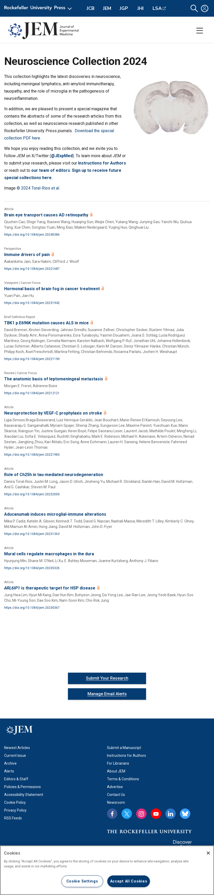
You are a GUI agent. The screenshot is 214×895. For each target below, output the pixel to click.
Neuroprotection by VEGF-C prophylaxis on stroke (53, 413)
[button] (194, 8)
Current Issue (15, 755)
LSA (157, 8)
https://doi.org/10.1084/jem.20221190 (32, 359)
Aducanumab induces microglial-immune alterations (55, 514)
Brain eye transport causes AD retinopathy (46, 214)
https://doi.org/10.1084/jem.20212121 (32, 393)
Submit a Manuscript (124, 748)
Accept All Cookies (128, 881)
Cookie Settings (82, 881)
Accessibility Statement (23, 795)
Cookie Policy (15, 802)
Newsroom (116, 802)
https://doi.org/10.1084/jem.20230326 (32, 568)
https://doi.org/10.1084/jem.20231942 (32, 303)
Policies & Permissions (22, 787)
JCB (90, 8)
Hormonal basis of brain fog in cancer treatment (52, 288)
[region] (107, 870)
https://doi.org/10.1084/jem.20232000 (32, 494)
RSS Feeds (13, 818)
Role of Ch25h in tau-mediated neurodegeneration (53, 474)
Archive (10, 763)
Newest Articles (17, 748)
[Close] (208, 853)
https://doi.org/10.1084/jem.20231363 (32, 534)
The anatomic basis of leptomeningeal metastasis (54, 378)
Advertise (115, 787)
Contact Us (116, 795)
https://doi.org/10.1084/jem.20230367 (32, 608)
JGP (123, 8)
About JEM (116, 771)
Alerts (9, 771)
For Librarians (118, 763)
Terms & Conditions (123, 779)
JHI (140, 8)
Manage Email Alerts (107, 693)
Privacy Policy (15, 810)
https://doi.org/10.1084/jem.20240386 (32, 234)
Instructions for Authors (126, 755)
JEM (107, 8)
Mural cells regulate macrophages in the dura (49, 553)
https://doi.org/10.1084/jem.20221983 (32, 454)
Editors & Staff (16, 779)
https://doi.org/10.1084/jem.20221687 (32, 269)
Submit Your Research (107, 678)
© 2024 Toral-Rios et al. (38, 188)
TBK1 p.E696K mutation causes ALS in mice (47, 322)
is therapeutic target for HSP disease (50, 588)
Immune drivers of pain (27, 254)
